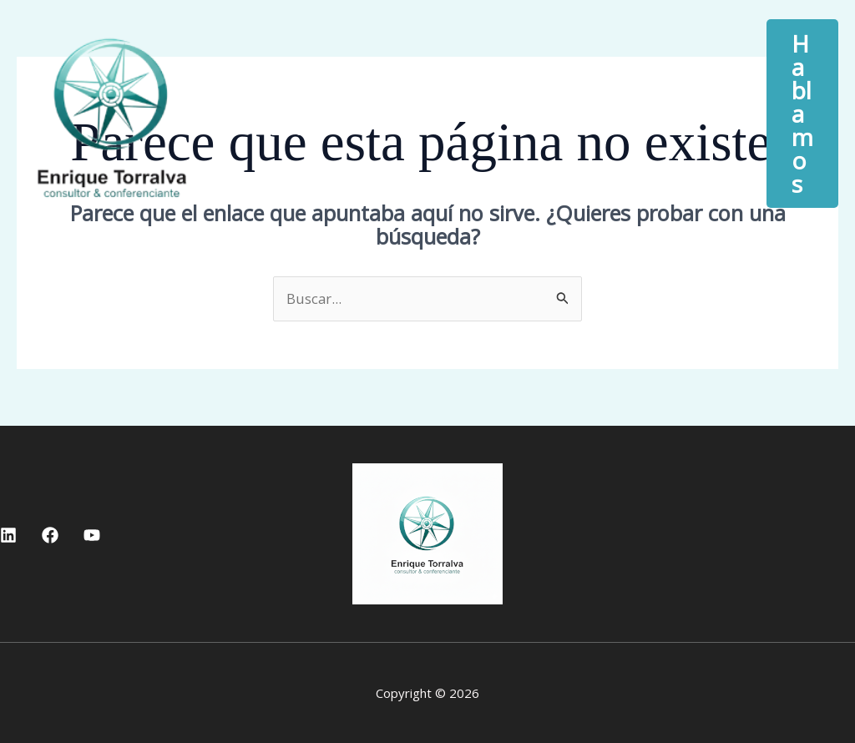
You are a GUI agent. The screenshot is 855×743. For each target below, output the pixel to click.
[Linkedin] (8, 535)
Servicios (622, 101)
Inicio (308, 101)
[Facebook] (50, 535)
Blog (302, 126)
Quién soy (449, 101)
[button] (674, 101)
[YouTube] (91, 535)
